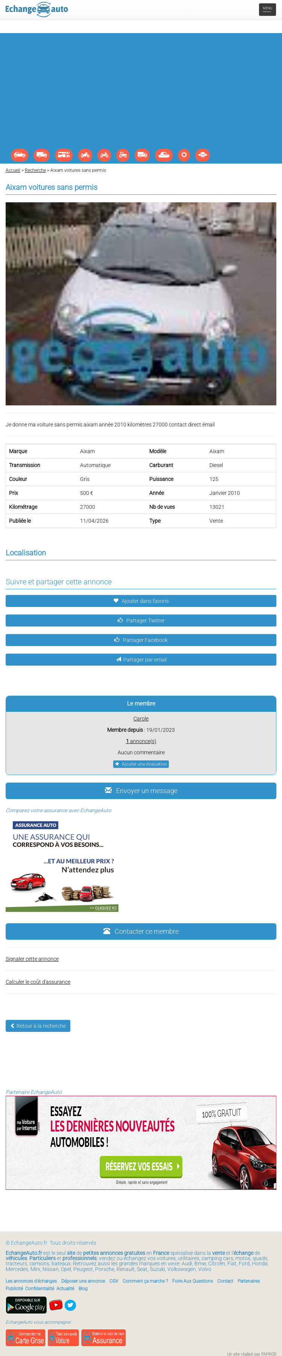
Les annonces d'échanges (31, 1281)
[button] (270, 209)
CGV (113, 1281)
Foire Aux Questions (192, 1281)
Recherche (35, 170)
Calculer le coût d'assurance (38, 982)
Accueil (13, 170)
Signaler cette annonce (32, 959)
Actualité (65, 1288)
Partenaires (249, 1281)
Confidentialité (39, 1288)
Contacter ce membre (141, 931)
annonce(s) (141, 741)
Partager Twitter (141, 620)
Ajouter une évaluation (141, 764)
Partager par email (141, 660)
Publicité (14, 1288)
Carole (141, 719)
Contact (225, 1281)
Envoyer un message (141, 791)
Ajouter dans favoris (141, 601)
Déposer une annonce (83, 1281)
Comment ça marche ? (145, 1281)
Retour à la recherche (38, 1026)
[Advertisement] (141, 92)
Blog (83, 1288)
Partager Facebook (141, 640)
